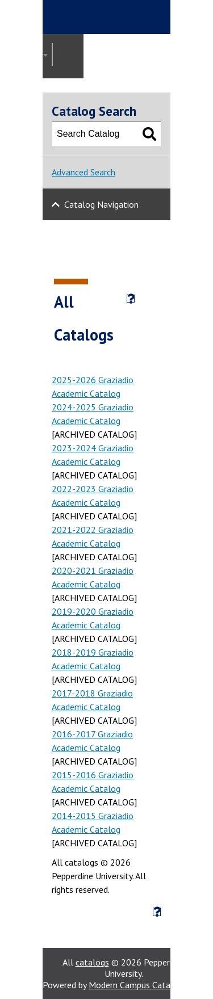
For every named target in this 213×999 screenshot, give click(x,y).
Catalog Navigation (101, 204)
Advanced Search (83, 172)
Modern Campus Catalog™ (140, 984)
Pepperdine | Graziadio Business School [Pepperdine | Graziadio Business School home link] (120, 17)
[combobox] (52, 54)
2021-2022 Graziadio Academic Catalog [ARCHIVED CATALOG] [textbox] (62, 55)
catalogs (92, 962)
